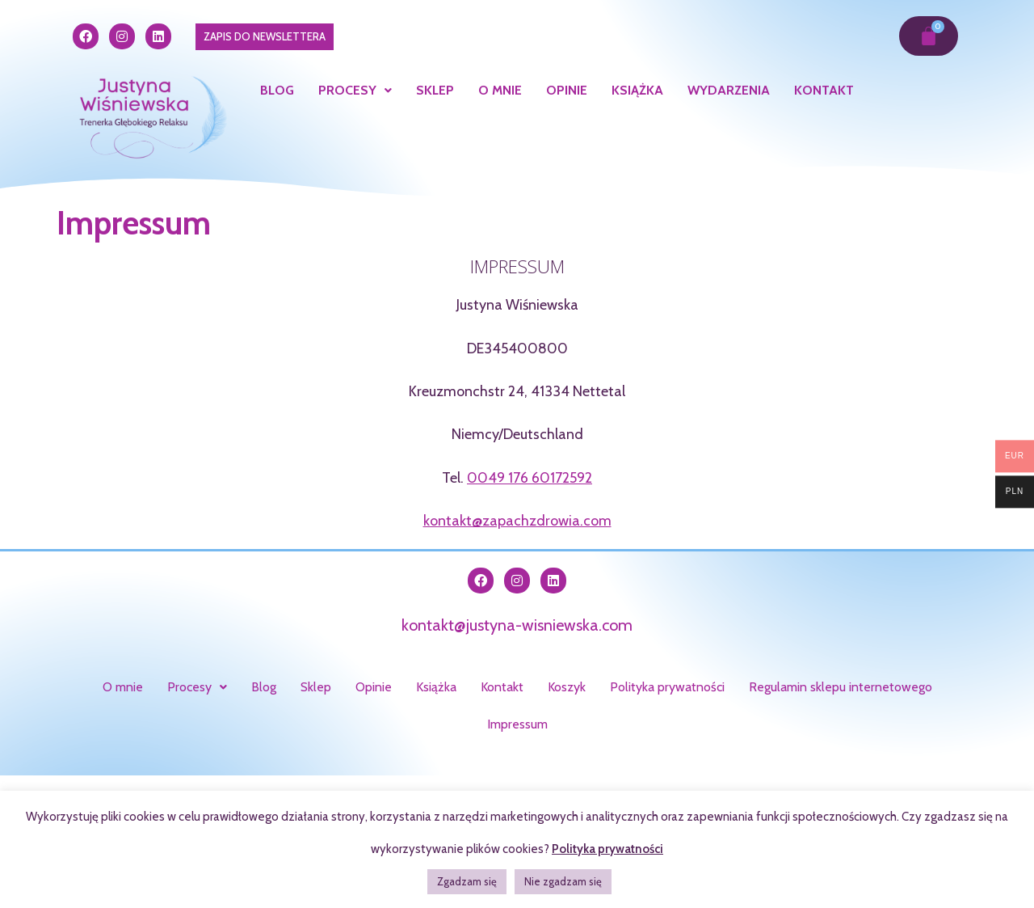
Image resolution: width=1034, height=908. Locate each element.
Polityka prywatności (667, 687)
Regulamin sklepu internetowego (840, 687)
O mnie (500, 90)
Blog (277, 90)
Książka (637, 90)
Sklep (435, 90)
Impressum (517, 724)
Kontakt (824, 90)
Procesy (355, 90)
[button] (355, 90)
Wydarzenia (728, 90)
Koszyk (567, 687)
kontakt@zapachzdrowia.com (517, 521)
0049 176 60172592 (529, 478)
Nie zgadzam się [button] (563, 881)
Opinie (566, 90)
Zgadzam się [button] (467, 881)
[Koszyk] (928, 36)
